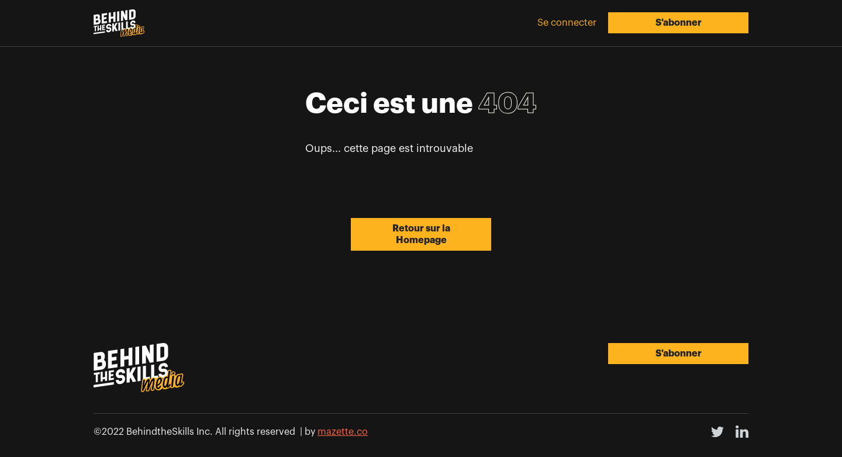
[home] (119, 23)
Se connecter (566, 22)
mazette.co (343, 432)
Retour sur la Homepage (421, 234)
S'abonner (678, 22)
